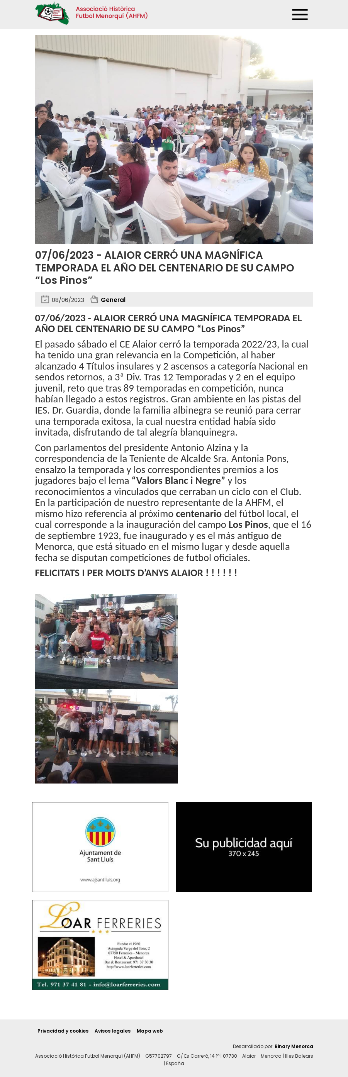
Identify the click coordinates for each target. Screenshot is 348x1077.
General (113, 300)
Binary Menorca (294, 1046)
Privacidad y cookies (62, 1031)
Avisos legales (113, 1031)
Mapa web (150, 1031)
